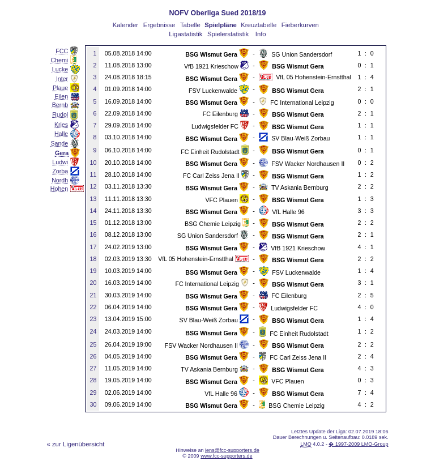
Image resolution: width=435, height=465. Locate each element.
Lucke (60, 69)
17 (93, 247)
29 (93, 392)
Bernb (60, 104)
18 (93, 258)
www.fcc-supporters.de (227, 456)
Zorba (60, 171)
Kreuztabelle (258, 25)
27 (93, 368)
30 (93, 404)
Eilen (62, 96)
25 (93, 344)
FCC (62, 51)
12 (93, 186)
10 (93, 162)
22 (93, 307)
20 (93, 282)
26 (93, 356)
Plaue (60, 87)
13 (93, 198)
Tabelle (190, 25)
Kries (61, 124)
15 (93, 222)
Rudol (60, 114)
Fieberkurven (300, 25)
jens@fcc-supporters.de (232, 450)
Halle (61, 133)
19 (93, 270)
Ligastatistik (185, 34)
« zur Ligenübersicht (76, 444)
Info (260, 34)
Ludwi (60, 162)
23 (93, 318)
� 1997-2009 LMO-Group (358, 444)
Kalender (125, 25)
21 (93, 295)
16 (93, 234)
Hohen (59, 188)
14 (93, 210)
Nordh (60, 180)
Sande (59, 143)
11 (93, 174)
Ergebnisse (159, 25)
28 (93, 380)
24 (93, 331)
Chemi (59, 60)
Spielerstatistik (228, 34)
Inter (62, 78)
